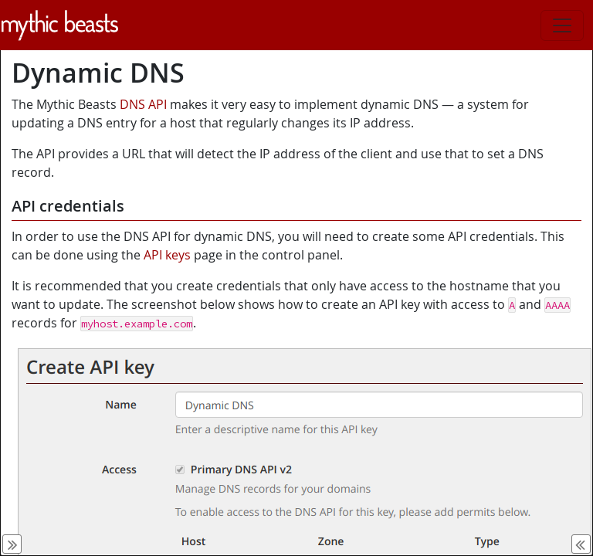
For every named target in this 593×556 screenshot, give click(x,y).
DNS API (143, 104)
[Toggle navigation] (562, 25)
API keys (167, 254)
